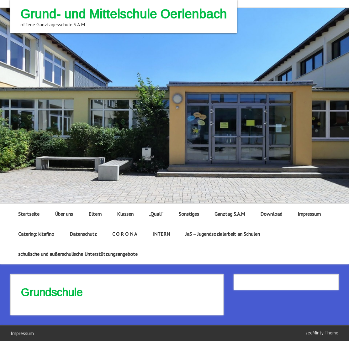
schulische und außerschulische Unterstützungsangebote (78, 254)
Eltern (95, 214)
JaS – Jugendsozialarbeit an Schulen (222, 234)
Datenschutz (83, 234)
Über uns (64, 214)
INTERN (161, 234)
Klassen (125, 214)
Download (271, 214)
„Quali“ (156, 214)
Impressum (309, 214)
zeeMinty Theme (321, 333)
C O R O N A (124, 234)
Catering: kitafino (36, 234)
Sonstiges (189, 214)
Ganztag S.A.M (229, 214)
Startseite (29, 214)
